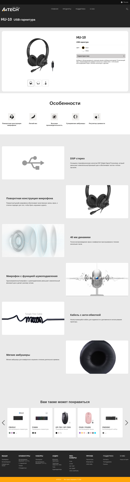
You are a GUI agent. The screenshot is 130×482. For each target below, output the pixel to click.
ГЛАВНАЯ (54, 9)
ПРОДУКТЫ (67, 9)
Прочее (89, 456)
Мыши (5, 456)
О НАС (92, 9)
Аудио (55, 456)
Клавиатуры (24, 456)
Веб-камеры (73, 457)
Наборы (39, 456)
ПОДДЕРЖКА (80, 9)
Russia (126, 2)
